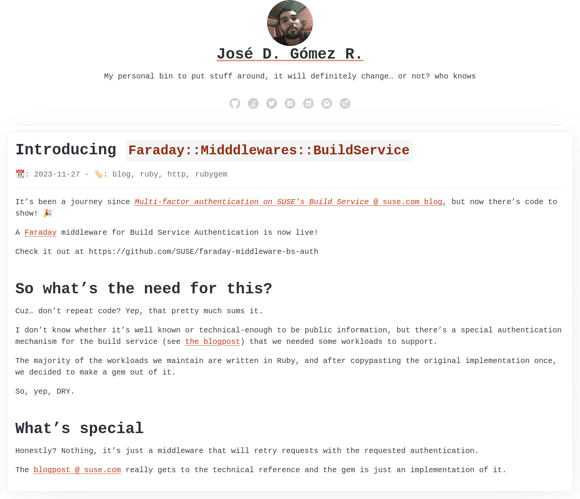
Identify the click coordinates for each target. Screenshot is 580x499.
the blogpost (212, 341)
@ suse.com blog (288, 202)
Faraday (40, 232)
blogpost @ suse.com (77, 470)
